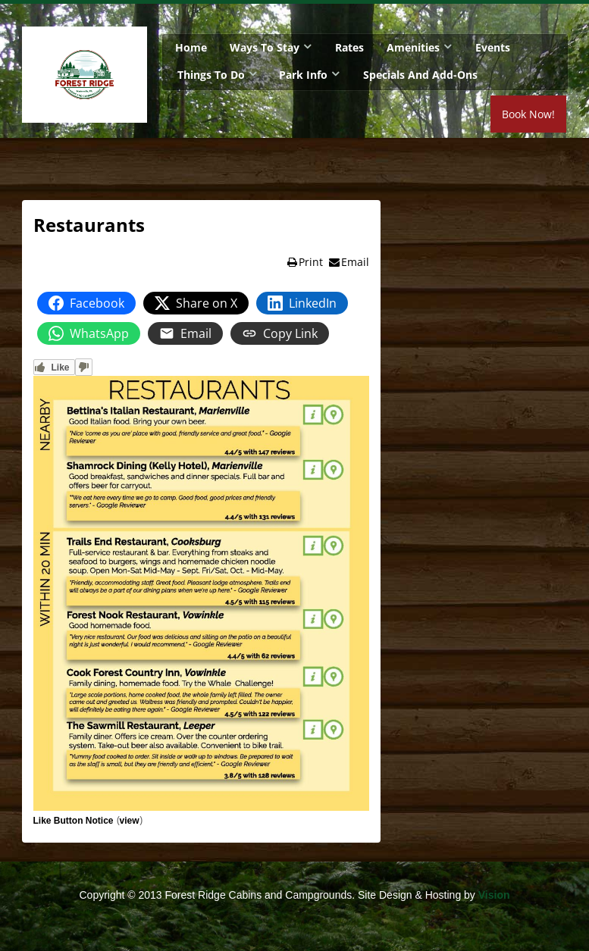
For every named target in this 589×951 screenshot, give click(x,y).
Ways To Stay (264, 47)
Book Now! (528, 114)
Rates (349, 47)
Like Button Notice (73, 820)
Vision (494, 895)
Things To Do (211, 74)
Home (191, 47)
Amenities (413, 47)
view (129, 820)
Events (492, 47)
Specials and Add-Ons (420, 74)
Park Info (303, 74)
